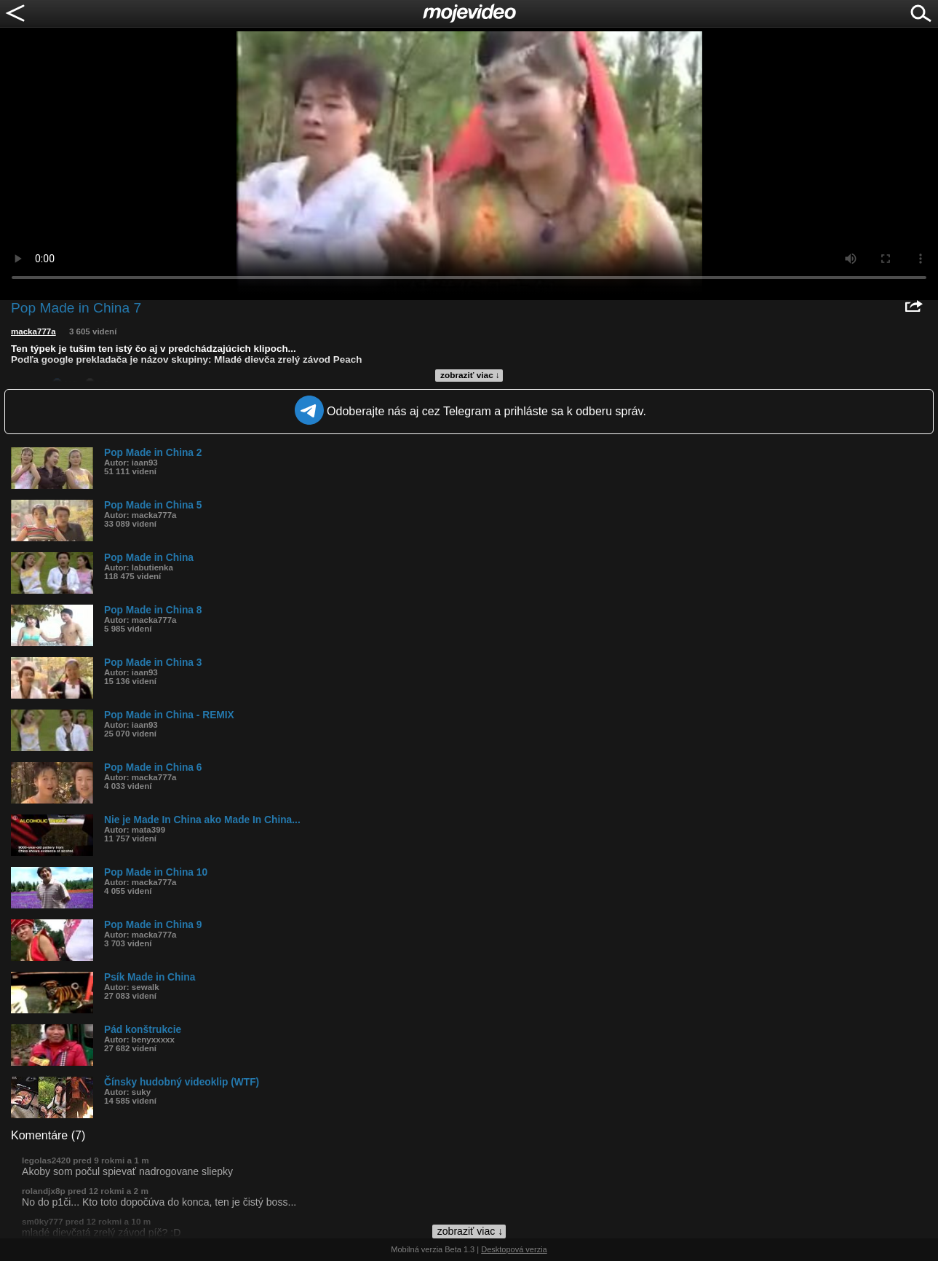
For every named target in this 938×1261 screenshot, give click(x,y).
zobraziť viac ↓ (470, 375)
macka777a (33, 331)
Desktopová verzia (514, 1249)
